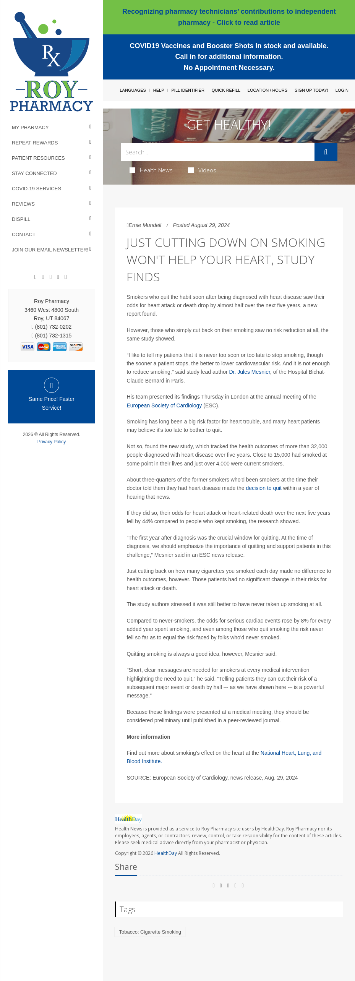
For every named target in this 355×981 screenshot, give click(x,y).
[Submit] (325, 152)
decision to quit (264, 488)
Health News (151, 170)
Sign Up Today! (311, 90)
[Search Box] (217, 152)
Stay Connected (34, 173)
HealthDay (165, 853)
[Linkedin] (51, 277)
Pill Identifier (187, 90)
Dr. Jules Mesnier (249, 372)
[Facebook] (35, 277)
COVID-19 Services (36, 188)
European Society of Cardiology (164, 405)
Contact (24, 234)
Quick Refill (226, 90)
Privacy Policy (51, 441)
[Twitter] (66, 277)
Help (158, 90)
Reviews (23, 204)
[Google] (43, 277)
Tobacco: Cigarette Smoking (150, 932)
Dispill (21, 219)
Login (342, 90)
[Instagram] (58, 277)
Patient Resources (38, 158)
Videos (202, 170)
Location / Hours (267, 90)
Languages (133, 90)
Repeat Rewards (35, 143)
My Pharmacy (30, 127)
